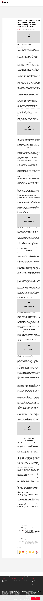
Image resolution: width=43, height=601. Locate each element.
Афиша (11, 4)
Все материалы (5, 4)
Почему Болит (24, 576)
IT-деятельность (34, 576)
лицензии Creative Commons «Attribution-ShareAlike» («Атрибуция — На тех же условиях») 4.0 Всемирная (31, 592)
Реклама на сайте (12, 576)
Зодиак (37, 4)
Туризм (23, 4)
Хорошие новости (30, 4)
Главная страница (5, 576)
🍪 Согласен (35, 598)
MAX (32, 581)
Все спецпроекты (14, 579)
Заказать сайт (18, 576)
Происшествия (17, 4)
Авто (3, 582)
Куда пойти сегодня (25, 580)
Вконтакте (33, 579)
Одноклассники (34, 582)
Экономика (4, 583)
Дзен (32, 583)
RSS (32, 584)
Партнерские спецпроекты (16, 580)
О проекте (28, 576)
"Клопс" (23, 507)
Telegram (33, 580)
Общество (3, 581)
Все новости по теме (21, 545)
